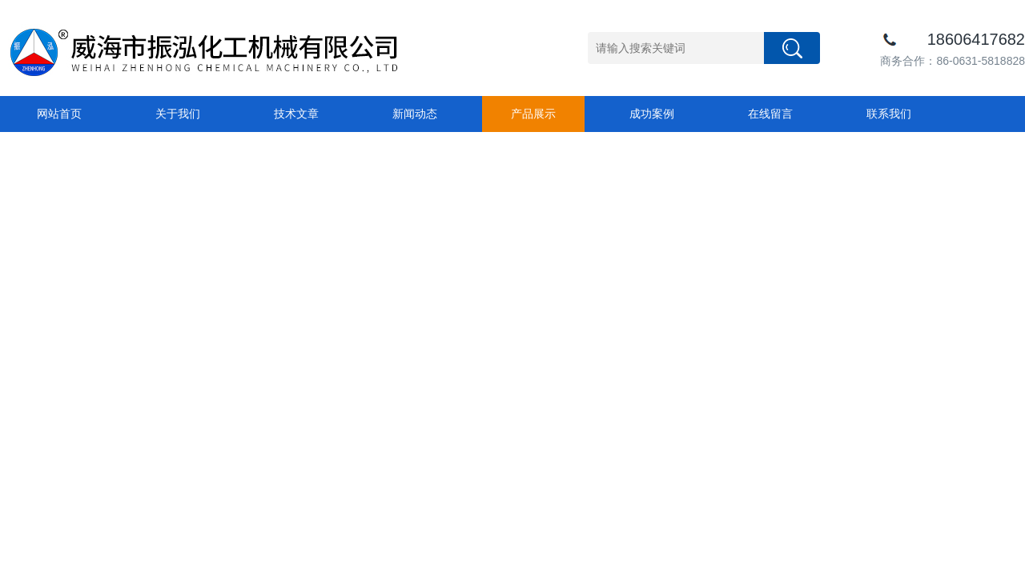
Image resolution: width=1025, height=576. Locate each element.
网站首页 (59, 113)
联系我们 (888, 113)
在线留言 (770, 113)
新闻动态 (414, 113)
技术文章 (296, 113)
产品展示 (533, 113)
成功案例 (651, 113)
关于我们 (177, 113)
